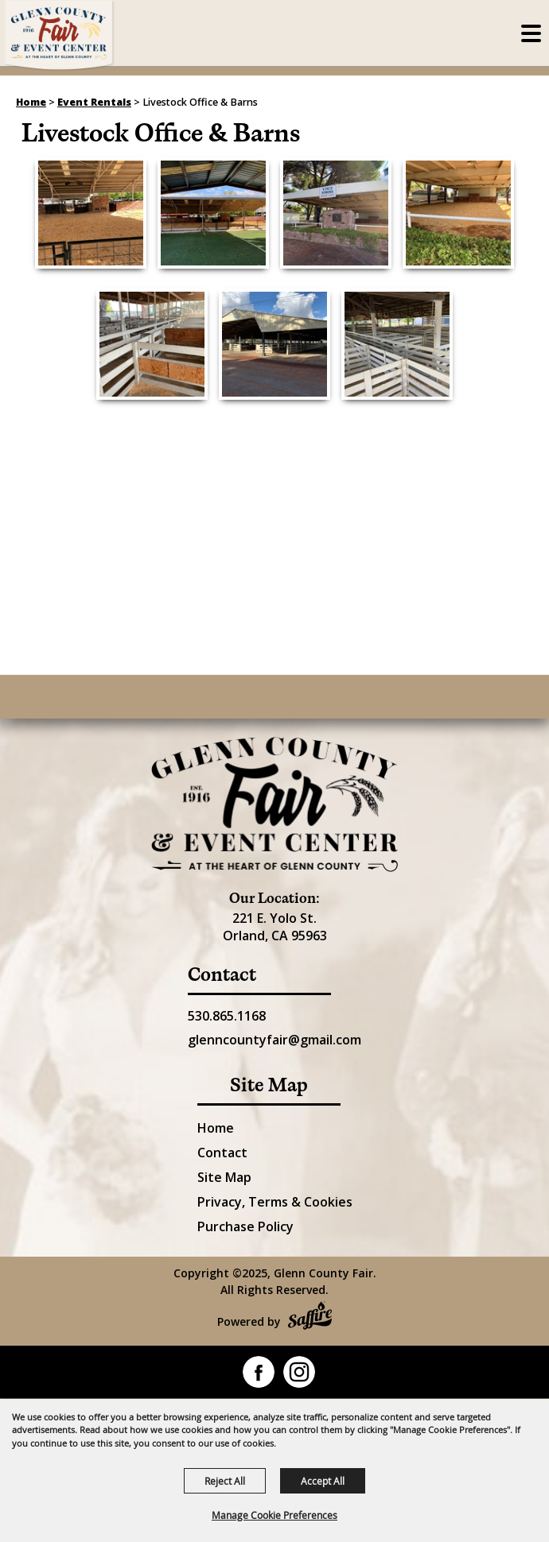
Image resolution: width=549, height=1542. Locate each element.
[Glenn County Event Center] (274, 804)
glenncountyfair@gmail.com (274, 1039)
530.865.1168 (227, 1016)
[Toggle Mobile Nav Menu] (531, 33)
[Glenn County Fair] (59, 36)
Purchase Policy (245, 1226)
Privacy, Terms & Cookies (274, 1202)
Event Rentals (94, 102)
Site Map (224, 1177)
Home (31, 102)
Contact (222, 1152)
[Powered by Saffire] (310, 1317)
